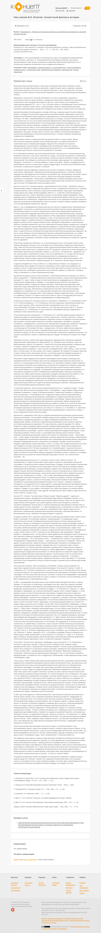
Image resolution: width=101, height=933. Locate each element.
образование (32, 67)
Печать (83, 81)
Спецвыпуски (15, 888)
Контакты (69, 888)
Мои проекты (84, 890)
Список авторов (69, 892)
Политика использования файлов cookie (54, 920)
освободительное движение (51, 70)
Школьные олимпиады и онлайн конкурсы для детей (65, 918)
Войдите (17, 859)
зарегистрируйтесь (30, 859)
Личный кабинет (76, 8)
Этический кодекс (56, 884)
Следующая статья (79, 26)
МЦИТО (44, 918)
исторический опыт (59, 67)
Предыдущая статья (22, 26)
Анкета (82, 893)
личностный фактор (74, 67)
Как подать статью (28, 884)
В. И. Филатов (36, 39)
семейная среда (19, 70)
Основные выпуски (14, 884)
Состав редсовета (42, 884)
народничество (67, 70)
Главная (82, 883)
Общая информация (70, 884)
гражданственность (44, 67)
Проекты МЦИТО (61, 8)
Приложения (15, 890)
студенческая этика (33, 70)
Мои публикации (84, 887)
